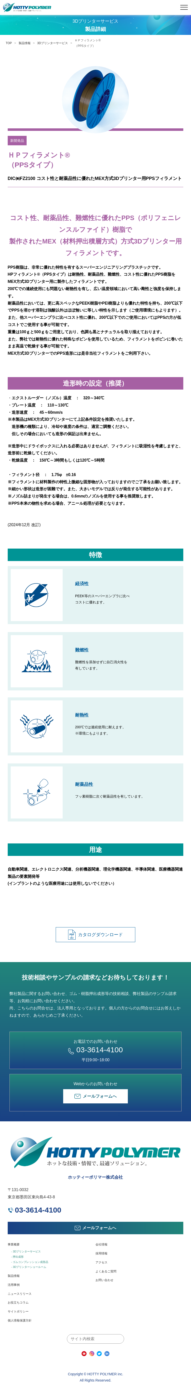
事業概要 (14, 1244)
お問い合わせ (104, 1280)
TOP (9, 43)
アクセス (101, 1262)
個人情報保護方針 (20, 1320)
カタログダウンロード (95, 935)
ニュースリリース (20, 1294)
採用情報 (101, 1253)
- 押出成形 (17, 1256)
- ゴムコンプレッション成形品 (29, 1261)
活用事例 (14, 1285)
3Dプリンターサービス (52, 43)
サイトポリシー (18, 1311)
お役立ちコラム (18, 1302)
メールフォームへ (95, 1096)
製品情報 (25, 43)
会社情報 (101, 1244)
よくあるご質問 (106, 1271)
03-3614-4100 (95, 1050)
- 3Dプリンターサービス (26, 1251)
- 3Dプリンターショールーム (29, 1266)
